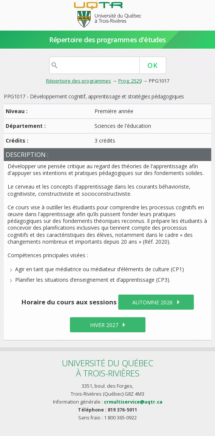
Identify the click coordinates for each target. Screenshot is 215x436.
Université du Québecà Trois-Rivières (107, 368)
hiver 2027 (104, 325)
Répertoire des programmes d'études (107, 39)
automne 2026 (152, 302)
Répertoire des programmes (78, 80)
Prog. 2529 (130, 80)
